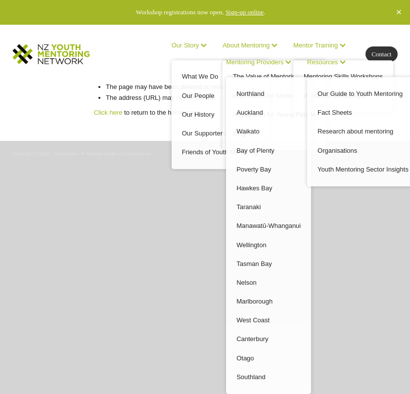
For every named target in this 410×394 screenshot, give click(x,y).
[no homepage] (51, 54)
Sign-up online (245, 12)
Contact (381, 54)
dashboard (65, 153)
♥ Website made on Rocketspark (116, 153)
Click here (108, 112)
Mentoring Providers (258, 62)
